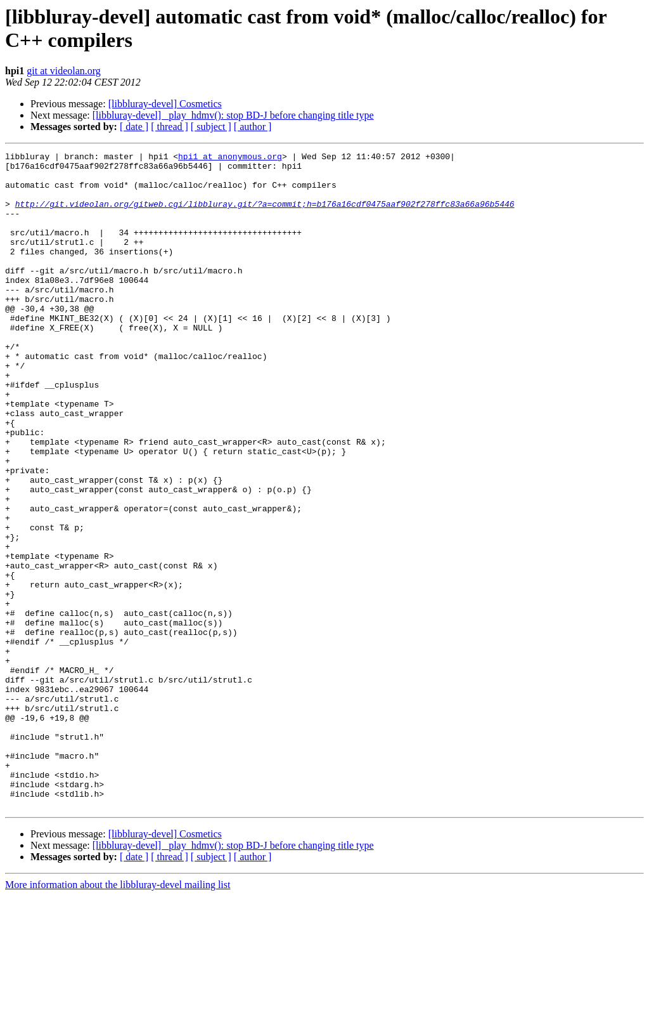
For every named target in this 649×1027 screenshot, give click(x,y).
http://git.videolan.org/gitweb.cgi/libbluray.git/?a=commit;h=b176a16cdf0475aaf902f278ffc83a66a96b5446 (265, 215)
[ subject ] (211, 126)
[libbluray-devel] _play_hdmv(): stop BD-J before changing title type (233, 115)
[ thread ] (169, 126)
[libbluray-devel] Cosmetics (165, 103)
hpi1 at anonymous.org (230, 158)
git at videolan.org (64, 70)
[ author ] (253, 126)
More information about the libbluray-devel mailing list (117, 1016)
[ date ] (134, 126)
